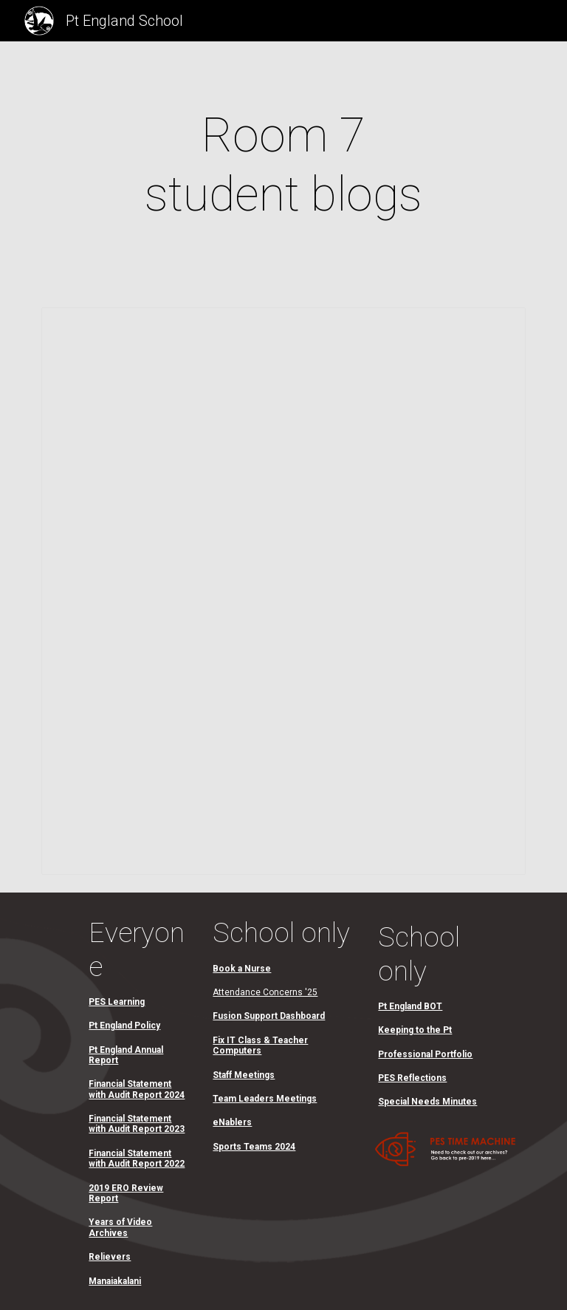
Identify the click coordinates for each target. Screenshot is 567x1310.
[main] (283, 165)
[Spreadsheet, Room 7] (283, 591)
